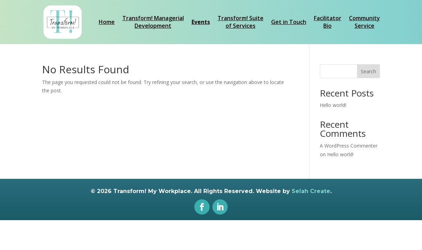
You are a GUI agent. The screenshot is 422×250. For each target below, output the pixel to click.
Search (368, 71)
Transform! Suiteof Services (240, 22)
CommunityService (364, 22)
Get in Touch (288, 22)
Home (107, 22)
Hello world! (333, 105)
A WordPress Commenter (349, 145)
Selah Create (311, 191)
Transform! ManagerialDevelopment (153, 22)
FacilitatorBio (327, 22)
